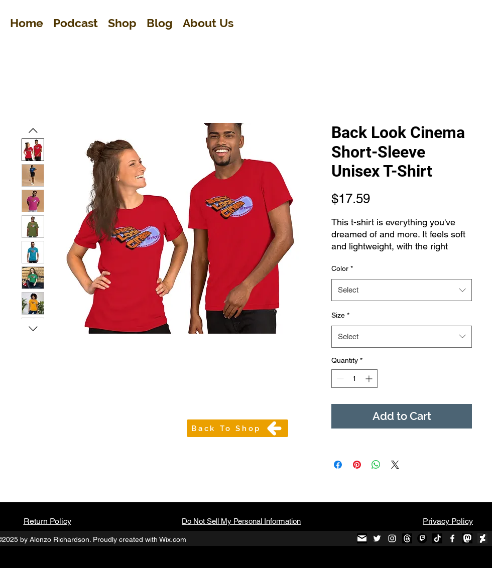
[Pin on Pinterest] (357, 465)
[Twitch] (422, 538)
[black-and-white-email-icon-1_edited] (362, 538)
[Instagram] (392, 538)
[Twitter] (377, 538)
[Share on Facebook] (338, 465)
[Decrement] (339, 378)
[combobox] (401, 290)
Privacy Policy (448, 521)
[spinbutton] (354, 378)
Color (342, 268)
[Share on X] (395, 465)
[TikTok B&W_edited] (437, 538)
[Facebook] (452, 538)
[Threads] (407, 538)
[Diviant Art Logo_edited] (482, 538)
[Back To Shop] (237, 428)
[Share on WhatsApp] (376, 465)
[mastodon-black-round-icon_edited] (467, 538)
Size (340, 315)
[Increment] (369, 378)
